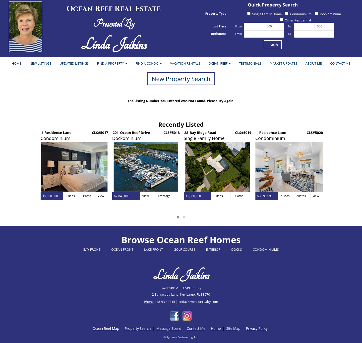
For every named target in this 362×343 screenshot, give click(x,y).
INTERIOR (213, 249)
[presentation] (179, 211)
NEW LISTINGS (40, 63)
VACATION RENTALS (185, 63)
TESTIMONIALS (250, 63)
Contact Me (196, 328)
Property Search (138, 328)
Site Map (233, 328)
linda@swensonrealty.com (198, 301)
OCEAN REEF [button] (220, 63)
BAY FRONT (91, 249)
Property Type (215, 13)
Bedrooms (218, 34)
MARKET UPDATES (283, 63)
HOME (16, 63)
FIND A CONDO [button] (148, 63)
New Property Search (181, 79)
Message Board (168, 328)
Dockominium (328, 14)
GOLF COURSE (184, 249)
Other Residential (295, 20)
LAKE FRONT (153, 249)
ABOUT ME (313, 63)
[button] (178, 217)
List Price (219, 26)
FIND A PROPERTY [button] (112, 63)
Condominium (298, 14)
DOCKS (236, 249)
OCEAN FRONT (122, 249)
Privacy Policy (257, 328)
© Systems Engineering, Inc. (181, 337)
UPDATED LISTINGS (74, 63)
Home (216, 328)
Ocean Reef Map (106, 328)
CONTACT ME (340, 63)
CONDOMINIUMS (266, 249)
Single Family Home (264, 14)
